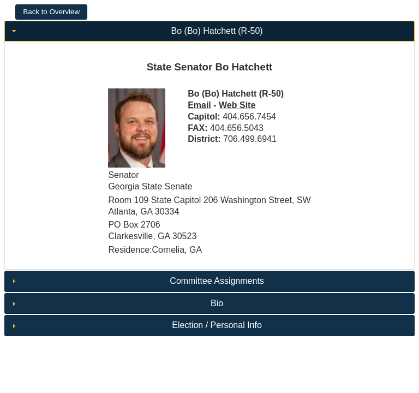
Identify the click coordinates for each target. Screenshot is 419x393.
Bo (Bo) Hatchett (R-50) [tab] (136, 30)
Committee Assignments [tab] (136, 280)
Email (199, 105)
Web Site (237, 105)
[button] (51, 12)
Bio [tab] (116, 303)
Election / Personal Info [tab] (135, 325)
